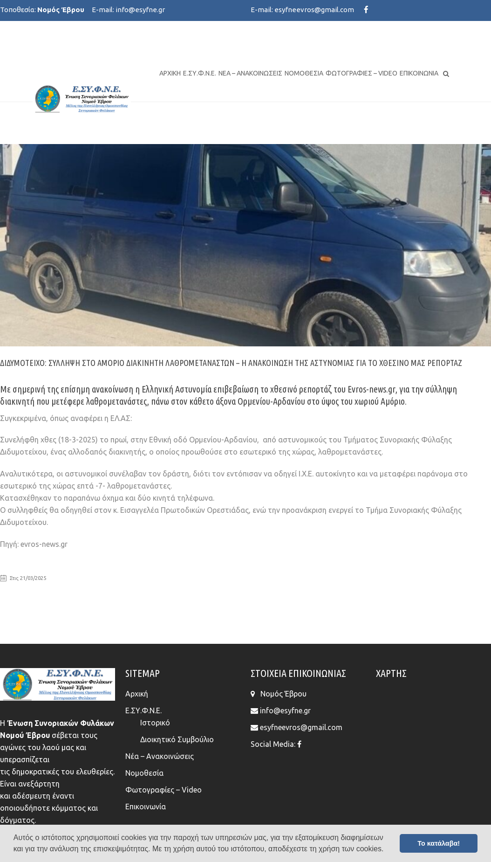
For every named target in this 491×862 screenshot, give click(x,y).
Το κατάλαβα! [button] (438, 843)
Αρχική (170, 73)
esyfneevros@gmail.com (314, 10)
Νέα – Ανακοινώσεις (250, 73)
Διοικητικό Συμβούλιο (177, 739)
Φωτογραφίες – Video (361, 73)
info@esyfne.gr (140, 10)
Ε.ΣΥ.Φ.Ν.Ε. (199, 73)
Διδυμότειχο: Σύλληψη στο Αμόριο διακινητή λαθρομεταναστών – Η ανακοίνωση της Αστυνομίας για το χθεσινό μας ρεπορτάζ (231, 362)
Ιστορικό (155, 722)
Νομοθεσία (304, 73)
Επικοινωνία (419, 73)
